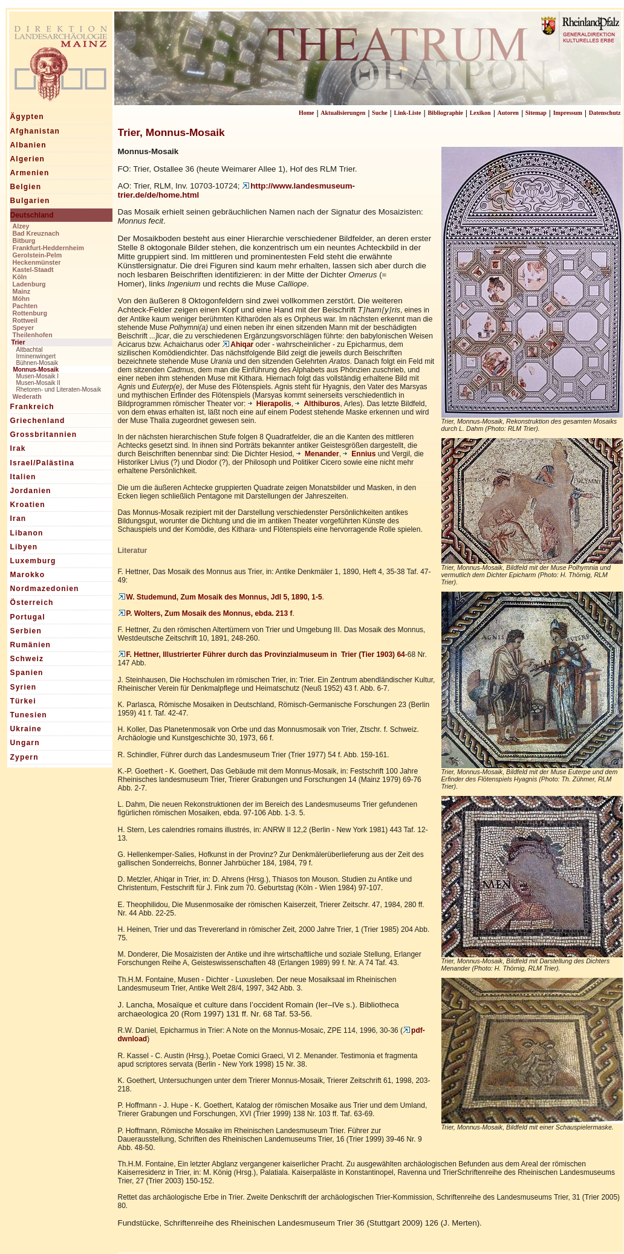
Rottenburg (30, 313)
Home (306, 112)
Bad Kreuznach (36, 233)
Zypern (24, 757)
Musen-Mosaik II (38, 383)
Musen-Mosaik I (37, 376)
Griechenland (37, 420)
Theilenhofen (33, 334)
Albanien (28, 145)
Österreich (32, 602)
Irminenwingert (36, 356)
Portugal (27, 617)
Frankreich (32, 406)
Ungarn (25, 743)
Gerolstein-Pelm (37, 255)
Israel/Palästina (42, 463)
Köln (20, 276)
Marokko (27, 574)
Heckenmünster (37, 262)
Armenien (30, 173)
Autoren (508, 112)
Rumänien (30, 645)
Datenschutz (605, 112)
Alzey (21, 226)
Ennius (359, 454)
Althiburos (317, 403)
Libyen (24, 547)
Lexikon (480, 112)
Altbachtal (29, 349)
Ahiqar (237, 344)
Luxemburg (33, 561)
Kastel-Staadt (33, 269)
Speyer (23, 327)
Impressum (567, 112)
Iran (18, 518)
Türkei (23, 701)
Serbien (26, 631)
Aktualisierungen (342, 112)
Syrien (23, 687)
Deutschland (32, 215)
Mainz (22, 291)
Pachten (25, 305)
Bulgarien (30, 200)
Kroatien (27, 504)
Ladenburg (29, 284)
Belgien (26, 187)
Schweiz (27, 658)
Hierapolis (269, 403)
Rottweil (25, 320)
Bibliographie (445, 112)
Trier (18, 342)
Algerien (27, 159)
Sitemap (536, 112)
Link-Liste (407, 112)
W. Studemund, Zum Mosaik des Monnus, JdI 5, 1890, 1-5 (220, 597)
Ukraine (26, 729)
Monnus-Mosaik (36, 369)
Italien (23, 477)
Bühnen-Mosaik (37, 363)
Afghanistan (35, 131)
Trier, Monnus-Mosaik (171, 132)
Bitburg (24, 240)
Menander (317, 454)
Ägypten (27, 116)
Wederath (27, 396)
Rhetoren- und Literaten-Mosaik (59, 389)
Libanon (27, 533)
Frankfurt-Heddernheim (48, 247)
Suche (380, 112)
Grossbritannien (43, 434)
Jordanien (30, 490)
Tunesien (28, 715)
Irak (18, 448)
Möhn (21, 298)
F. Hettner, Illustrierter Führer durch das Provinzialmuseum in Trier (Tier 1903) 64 (261, 654)
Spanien (27, 672)
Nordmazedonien (44, 588)
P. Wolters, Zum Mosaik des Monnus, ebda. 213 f (205, 613)
